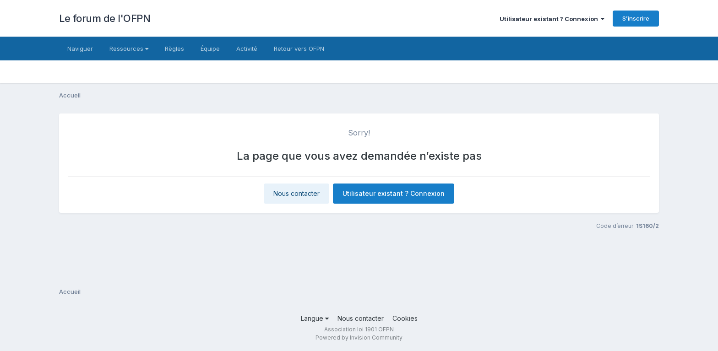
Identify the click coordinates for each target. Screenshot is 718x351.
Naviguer (80, 48)
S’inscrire (635, 18)
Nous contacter (296, 193)
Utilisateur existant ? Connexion (552, 18)
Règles (174, 48)
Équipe (210, 48)
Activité (246, 48)
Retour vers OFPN (299, 48)
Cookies (405, 318)
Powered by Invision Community (359, 337)
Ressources (128, 48)
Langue (315, 318)
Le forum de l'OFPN (104, 18)
